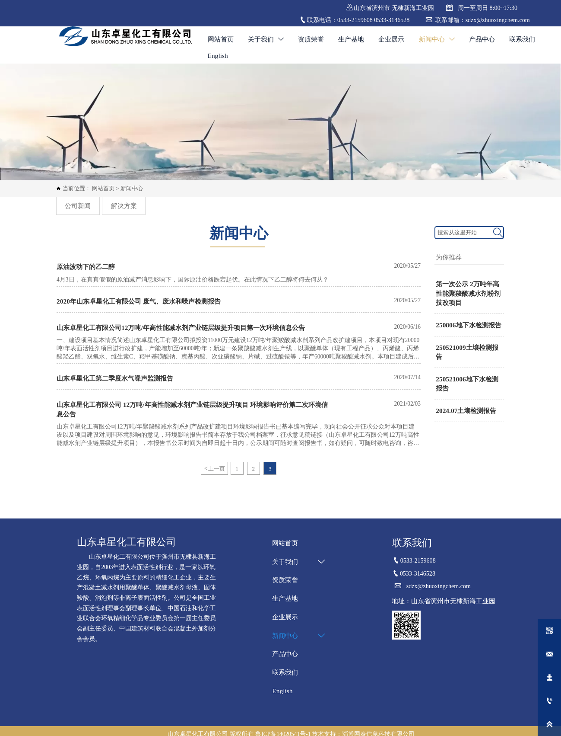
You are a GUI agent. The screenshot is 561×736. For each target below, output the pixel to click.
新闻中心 (131, 187)
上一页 (214, 461)
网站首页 (103, 187)
